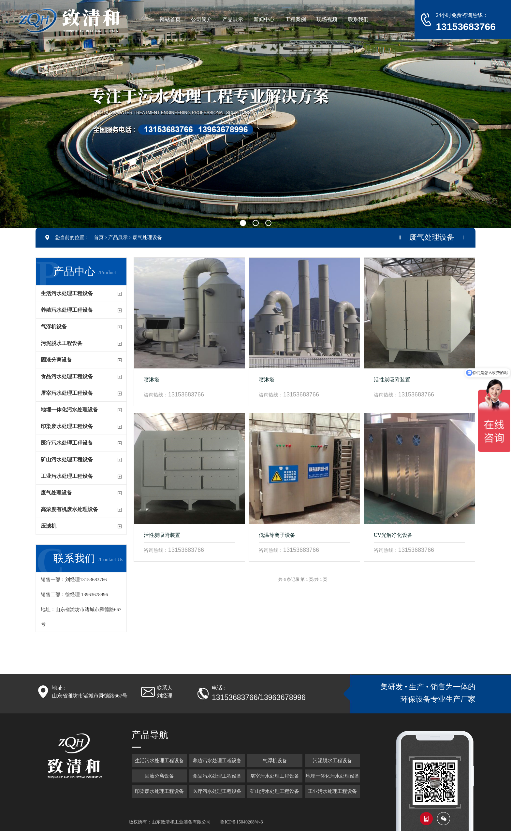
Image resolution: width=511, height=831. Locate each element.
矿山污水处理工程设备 (67, 459)
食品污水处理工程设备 (67, 376)
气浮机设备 (54, 326)
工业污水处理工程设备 (67, 476)
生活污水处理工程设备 (67, 293)
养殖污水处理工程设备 (67, 310)
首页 (99, 237)
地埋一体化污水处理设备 (69, 409)
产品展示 (118, 237)
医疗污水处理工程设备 (67, 443)
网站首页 (170, 19)
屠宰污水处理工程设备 (67, 393)
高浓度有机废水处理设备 (69, 509)
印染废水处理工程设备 (67, 426)
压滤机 (48, 526)
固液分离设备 (56, 360)
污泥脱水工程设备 (61, 343)
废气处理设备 (147, 237)
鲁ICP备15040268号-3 (241, 822)
